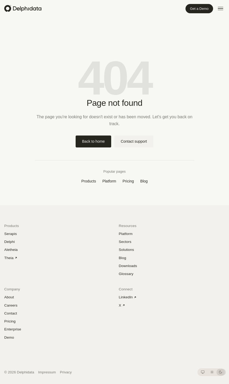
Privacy (66, 372)
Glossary (126, 274)
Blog (144, 181)
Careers (11, 305)
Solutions (126, 250)
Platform (109, 181)
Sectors (125, 242)
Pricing (128, 181)
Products (88, 181)
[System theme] (202, 372)
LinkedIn (128, 297)
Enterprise (12, 329)
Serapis (10, 234)
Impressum (47, 372)
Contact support (134, 141)
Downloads (128, 266)
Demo (9, 337)
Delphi (9, 242)
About (9, 297)
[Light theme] (212, 372)
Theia (10, 258)
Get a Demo (199, 9)
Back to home (93, 141)
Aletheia (11, 250)
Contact (10, 313)
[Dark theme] (220, 372)
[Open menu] (220, 8)
